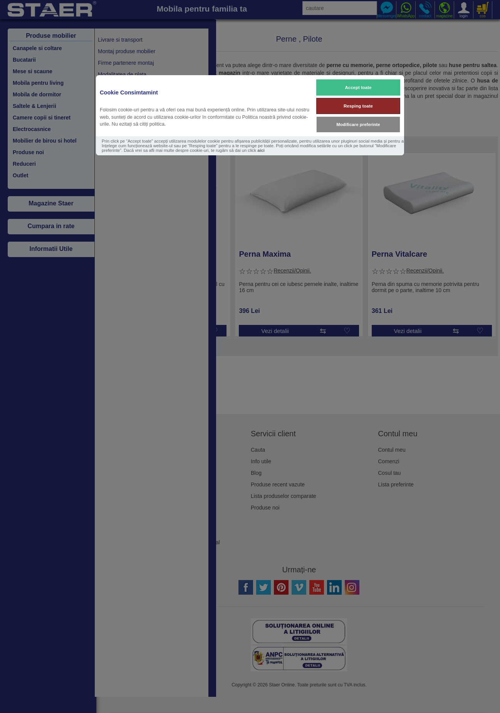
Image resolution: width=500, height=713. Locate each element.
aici (261, 150)
